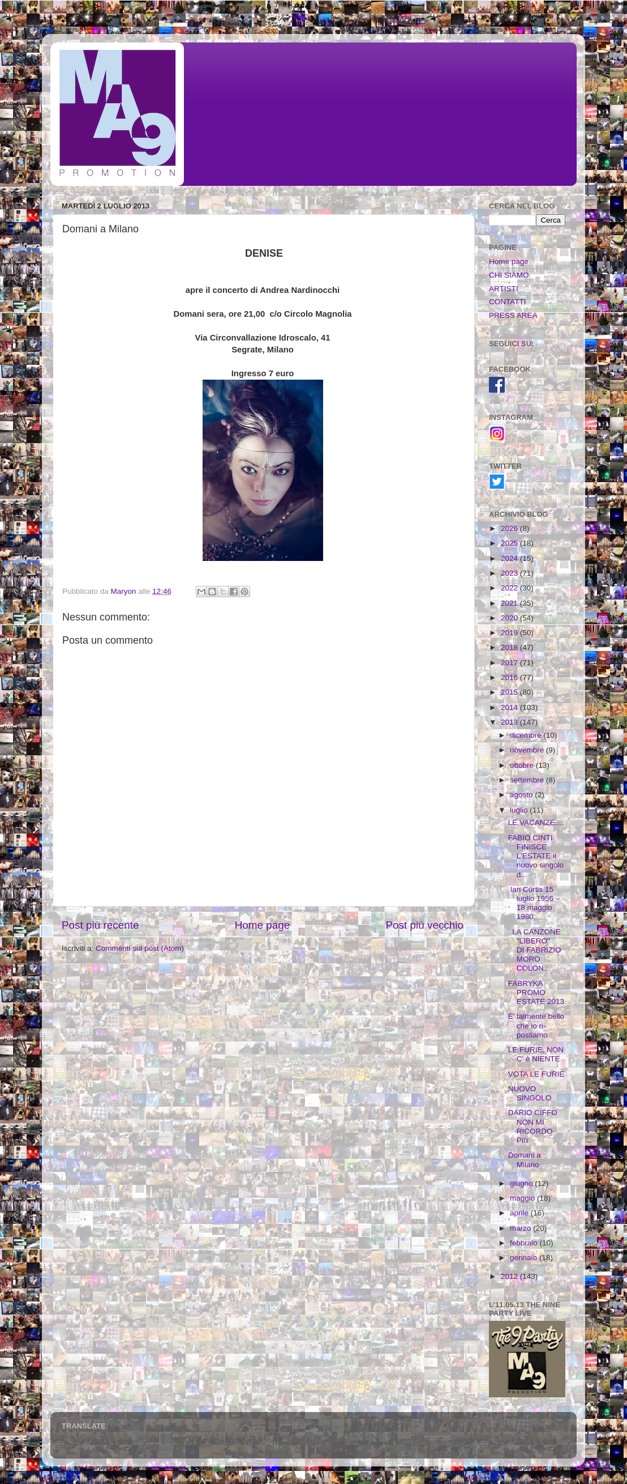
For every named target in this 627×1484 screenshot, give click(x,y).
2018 (510, 647)
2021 (510, 603)
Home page (262, 925)
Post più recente (100, 925)
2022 (510, 588)
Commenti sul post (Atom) (140, 948)
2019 (510, 632)
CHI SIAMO (509, 275)
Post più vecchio (424, 925)
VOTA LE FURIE (536, 1074)
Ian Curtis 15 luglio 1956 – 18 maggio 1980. (534, 903)
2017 (510, 662)
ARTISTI (503, 288)
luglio (520, 810)
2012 (510, 1276)
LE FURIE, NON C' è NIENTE (536, 1054)
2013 (510, 722)
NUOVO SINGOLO (530, 1093)
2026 (510, 528)
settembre (528, 780)
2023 (510, 573)
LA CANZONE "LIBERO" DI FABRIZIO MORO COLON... (534, 950)
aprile (520, 1213)
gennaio (524, 1257)
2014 (510, 707)
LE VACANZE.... (536, 822)
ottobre (523, 765)
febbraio (525, 1243)
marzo (521, 1228)
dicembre (526, 735)
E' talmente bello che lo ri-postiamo (536, 1025)
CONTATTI (507, 301)
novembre (528, 750)
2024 (510, 558)
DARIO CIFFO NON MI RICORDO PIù (532, 1126)
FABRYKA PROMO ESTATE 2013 (536, 992)
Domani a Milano (524, 1159)
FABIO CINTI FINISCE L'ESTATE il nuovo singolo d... (536, 856)
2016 (510, 677)
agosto (522, 794)
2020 (510, 618)
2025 (510, 543)
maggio (523, 1198)
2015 (510, 692)
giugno (522, 1183)
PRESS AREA (513, 315)
